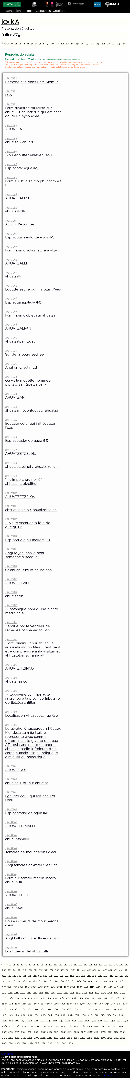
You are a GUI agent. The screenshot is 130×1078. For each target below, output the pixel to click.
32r (35, 969)
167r (62, 1003)
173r (101, 1003)
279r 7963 (11, 259)
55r (29, 975)
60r (56, 975)
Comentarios (110, 1075)
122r (35, 992)
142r (36, 998)
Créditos (59, 11)
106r (59, 986)
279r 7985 (11, 566)
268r (90, 1032)
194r (107, 1009)
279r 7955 (11, 151)
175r (113, 1003)
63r (72, 975)
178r (4, 1009)
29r (19, 969)
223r (48, 1020)
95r (116, 981)
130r (84, 992)
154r (105, 998)
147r (68, 998)
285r (76, 1037)
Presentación (11, 11)
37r (62, 969)
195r (114, 1009)
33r (40, 969)
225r (61, 1020)
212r (103, 1015)
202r (37, 1015)
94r (111, 981)
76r (14, 981)
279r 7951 (10, 91)
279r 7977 (11, 449)
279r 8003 (11, 861)
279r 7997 (11, 779)
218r (17, 1020)
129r (78, 992)
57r (39, 975)
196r (120, 1009)
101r (27, 986)
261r (43, 1032)
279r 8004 (11, 874)
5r (32, 43)
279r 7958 (11, 194)
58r (45, 975)
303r (71, 1043)
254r (121, 1026)
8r (44, 43)
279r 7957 (11, 177)
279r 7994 (11, 711)
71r (115, 975)
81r (40, 981)
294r (11, 1043)
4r (28, 43)
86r (68, 981)
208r (77, 1015)
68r (100, 975)
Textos (27, 11)
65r (83, 975)
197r (4, 1015)
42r (89, 969)
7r (40, 43)
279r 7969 (11, 337)
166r (56, 1003)
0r (12, 43)
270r (103, 1032)
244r (57, 1026)
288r (96, 1037)
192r (95, 1009)
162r (30, 1003)
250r (96, 1026)
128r (72, 992)
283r (62, 1037)
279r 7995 (11, 724)
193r (101, 1009)
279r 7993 (11, 690)
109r (79, 986)
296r (24, 1043)
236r (4, 1026)
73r (126, 975)
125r (53, 992)
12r (62, 43)
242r (44, 1026)
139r (17, 998)
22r (113, 43)
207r (70, 1015)
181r (23, 1009)
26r (4, 969)
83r (51, 981)
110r (86, 986)
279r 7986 (11, 579)
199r (17, 1015)
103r (40, 986)
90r (90, 981)
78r (24, 981)
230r (93, 1020)
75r (8, 981)
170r (82, 1003)
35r (51, 969)
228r (80, 1020)
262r (49, 1032)
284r (69, 1037)
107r (66, 986)
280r (43, 1037)
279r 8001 (11, 835)
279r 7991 (11, 664)
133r (103, 992)
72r (121, 975)
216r (4, 1020)
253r (115, 1026)
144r (49, 998)
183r (36, 1009)
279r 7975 (11, 419)
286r (82, 1037)
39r (73, 969)
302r (64, 1043)
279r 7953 (11, 125)
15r (77, 43)
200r (23, 1015)
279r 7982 (11, 519)
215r (121, 1015)
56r (35, 975)
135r (116, 992)
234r (119, 1020)
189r (75, 1009)
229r (86, 1020)
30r (25, 969)
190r (82, 1009)
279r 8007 (11, 917)
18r (93, 43)
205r (57, 1015)
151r (93, 998)
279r (36, 1037)
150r (87, 998)
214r (115, 1015)
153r (99, 998)
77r (19, 981)
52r (14, 975)
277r (23, 1037)
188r (69, 1009)
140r (23, 998)
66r (89, 975)
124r (47, 992)
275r (10, 1037)
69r (105, 975)
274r (4, 1037)
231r (100, 1020)
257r (17, 1032)
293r (4, 1043)
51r (9, 975)
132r (97, 992)
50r (4, 975)
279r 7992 (11, 677)
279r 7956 (11, 164)
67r (94, 975)
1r (16, 43)
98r (9, 986)
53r (19, 975)
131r (91, 992)
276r (17, 1037)
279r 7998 (11, 792)
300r (50, 1043)
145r (55, 998)
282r (56, 1037)
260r (36, 1032)
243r (50, 1026)
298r (37, 1043)
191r (89, 1009)
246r (70, 1026)
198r (10, 1015)
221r (36, 1020)
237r (11, 1026)
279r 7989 (11, 622)
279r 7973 (11, 393)
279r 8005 (11, 891)
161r (23, 1003)
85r (62, 981)
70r (111, 975)
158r (4, 1003)
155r (112, 998)
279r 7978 (11, 462)
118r (10, 992)
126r (59, 992)
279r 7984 (11, 549)
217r (11, 1020)
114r (109, 986)
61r (61, 975)
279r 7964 (11, 272)
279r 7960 (11, 220)
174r (107, 1003)
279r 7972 (11, 376)
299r (44, 1043)
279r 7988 (11, 605)
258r (23, 1032)
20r (103, 43)
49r (126, 969)
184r (43, 1009)
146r (61, 998)
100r (20, 986)
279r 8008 (11, 934)
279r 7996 (11, 766)
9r (48, 43)
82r (46, 981)
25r (126, 964)
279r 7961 (11, 233)
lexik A (10, 21)
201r (30, 1015)
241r (37, 1026)
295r (17, 1043)
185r (49, 1009)
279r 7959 (11, 207)
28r (14, 969)
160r (17, 1003)
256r (10, 1032)
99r (15, 986)
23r (119, 43)
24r (124, 43)
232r (106, 1020)
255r (4, 1032)
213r (109, 1015)
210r (90, 1015)
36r (57, 969)
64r (78, 975)
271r (110, 1032)
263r (56, 1032)
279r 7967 (11, 311)
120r (22, 992)
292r (122, 1037)
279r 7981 (11, 506)
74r (3, 981)
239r (24, 1026)
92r (100, 981)
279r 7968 (11, 324)
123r (41, 992)
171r (88, 1003)
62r (66, 975)
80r (35, 981)
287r (89, 1037)
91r (95, 981)
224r (54, 1020)
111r (92, 986)
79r (29, 981)
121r (29, 992)
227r (74, 1020)
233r (112, 1020)
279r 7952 (11, 104)
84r (57, 981)
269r (96, 1032)
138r (10, 998)
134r (109, 992)
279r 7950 (11, 78)
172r (94, 1003)
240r (31, 1026)
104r (46, 986)
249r (89, 1026)
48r (121, 969)
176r (119, 1003)
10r (53, 43)
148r (74, 998)
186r (56, 1009)
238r (17, 1026)
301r (57, 1043)
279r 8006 (11, 904)
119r (16, 992)
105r (53, 986)
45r (105, 969)
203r (43, 1015)
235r (125, 1020)
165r (49, 1003)
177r (125, 1003)
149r (81, 998)
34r (46, 969)
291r (116, 1037)
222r (42, 1020)
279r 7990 (11, 639)
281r (49, 1037)
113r (103, 986)
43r (94, 969)
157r (124, 998)
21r (108, 43)
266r (76, 1032)
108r (72, 986)
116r (122, 986)
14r (72, 43)
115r (116, 986)
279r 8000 (11, 822)
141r (30, 998)
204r (50, 1015)
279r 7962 (11, 246)
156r (118, 998)
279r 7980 (11, 493)
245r (63, 1026)
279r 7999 (11, 809)
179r (11, 1009)
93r (106, 981)
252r (108, 1026)
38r (67, 969)
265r (70, 1032)
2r (20, 43)
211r (97, 1015)
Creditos (28, 28)
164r (43, 1003)
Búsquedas (43, 11)
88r (79, 981)
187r (62, 1009)
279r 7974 (11, 406)
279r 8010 (11, 947)
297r (30, 1043)
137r (4, 998)
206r (63, 1015)
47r (115, 969)
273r (122, 1032)
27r (9, 969)
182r (30, 1009)
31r (30, 969)
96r (122, 981)
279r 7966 (11, 298)
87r (73, 981)
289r (103, 1037)
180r (17, 1009)
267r (83, 1032)
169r (75, 1003)
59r (50, 975)
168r (69, 1003)
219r (23, 1020)
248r (83, 1026)
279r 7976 (11, 436)
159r (11, 1003)
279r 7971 (10, 363)
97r (4, 986)
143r (42, 998)
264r (63, 1032)
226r (67, 1020)
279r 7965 (11, 285)
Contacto (7, 1053)
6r (36, 43)
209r (84, 1015)
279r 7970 (11, 350)
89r (85, 981)
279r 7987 (11, 592)
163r (36, 1003)
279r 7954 (11, 138)
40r (78, 969)
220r (29, 1020)
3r (24, 43)
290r (109, 1037)
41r (83, 969)
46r (110, 969)
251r (103, 1026)
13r (67, 43)
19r (98, 43)
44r (99, 969)
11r (57, 43)
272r (116, 1032)
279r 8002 (11, 848)
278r (29, 1037)
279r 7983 (11, 536)
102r (33, 986)
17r (87, 43)
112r (98, 986)
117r (4, 992)
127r (66, 992)
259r (30, 1032)
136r (122, 992)
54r (24, 975)
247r (76, 1026)
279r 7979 (11, 475)
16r (82, 43)
